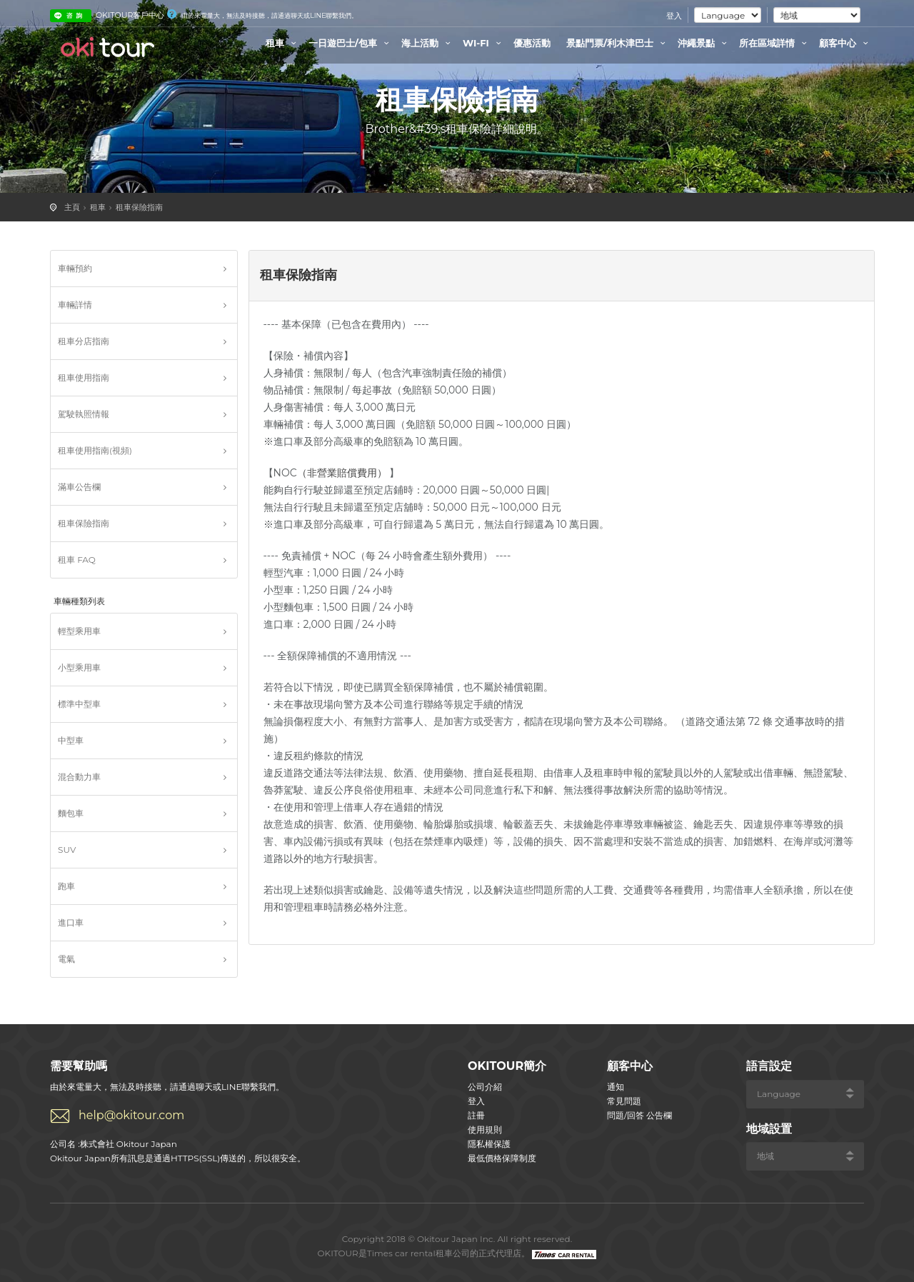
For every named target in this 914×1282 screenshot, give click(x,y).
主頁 (72, 207)
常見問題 (624, 1101)
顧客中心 (845, 43)
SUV (67, 849)
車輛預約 (75, 268)
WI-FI (484, 43)
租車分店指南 (83, 341)
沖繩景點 (704, 43)
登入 (674, 16)
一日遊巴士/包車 (350, 43)
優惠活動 (532, 43)
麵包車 (71, 813)
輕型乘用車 (79, 631)
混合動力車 (79, 776)
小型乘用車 (79, 667)
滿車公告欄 (79, 486)
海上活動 (427, 43)
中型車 (71, 740)
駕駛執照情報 (83, 414)
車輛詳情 (75, 304)
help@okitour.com (131, 1115)
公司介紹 (485, 1086)
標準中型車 (79, 703)
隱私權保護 (489, 1143)
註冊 (476, 1115)
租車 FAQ (77, 559)
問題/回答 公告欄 (639, 1115)
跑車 (66, 886)
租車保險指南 (139, 207)
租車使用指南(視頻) (95, 450)
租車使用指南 (83, 377)
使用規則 (485, 1129)
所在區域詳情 (774, 43)
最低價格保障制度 (502, 1158)
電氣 (66, 958)
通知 (615, 1086)
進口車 (71, 922)
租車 (283, 43)
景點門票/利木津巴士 (617, 43)
